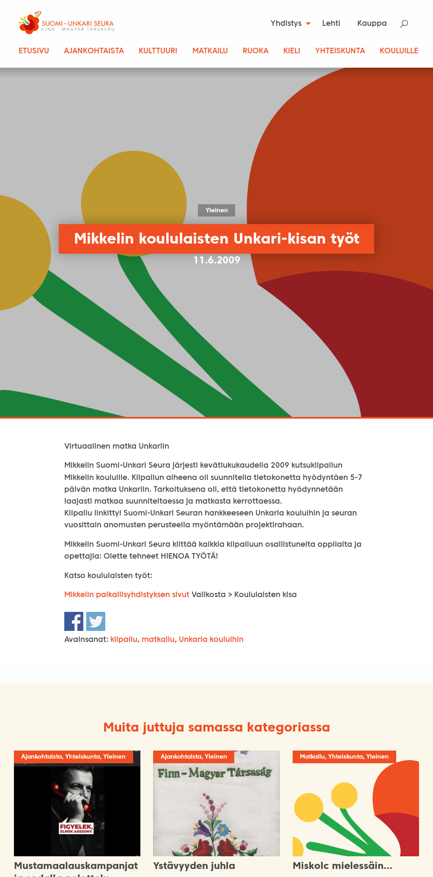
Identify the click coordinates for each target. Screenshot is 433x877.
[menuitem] (288, 24)
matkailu (158, 640)
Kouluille (399, 51)
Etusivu (34, 51)
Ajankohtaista (94, 51)
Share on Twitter (95, 621)
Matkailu (210, 51)
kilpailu (123, 640)
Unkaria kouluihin (211, 640)
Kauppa (372, 23)
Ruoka (256, 51)
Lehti (331, 23)
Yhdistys (286, 23)
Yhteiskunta (340, 51)
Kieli (291, 51)
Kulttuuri (158, 51)
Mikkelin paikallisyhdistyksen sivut (126, 595)
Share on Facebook (73, 621)
